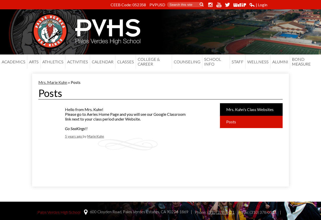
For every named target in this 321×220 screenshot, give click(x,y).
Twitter (227, 4)
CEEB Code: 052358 (128, 4)
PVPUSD (157, 4)
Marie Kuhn (95, 136)
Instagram (210, 4)
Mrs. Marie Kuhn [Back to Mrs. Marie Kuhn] (52, 82)
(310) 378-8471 (220, 212)
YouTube (218, 4)
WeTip (239, 4)
